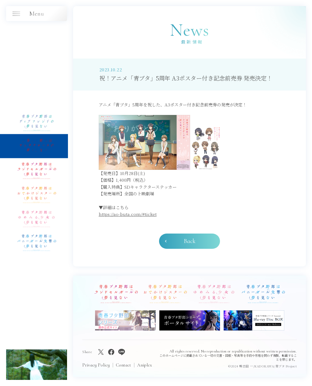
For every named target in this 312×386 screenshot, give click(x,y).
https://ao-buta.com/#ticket (128, 214)
